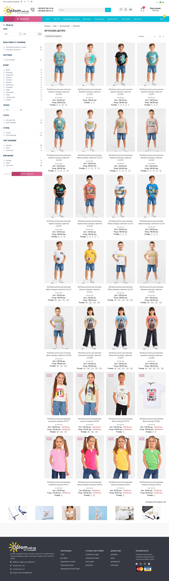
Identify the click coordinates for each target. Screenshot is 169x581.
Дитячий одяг (65, 26)
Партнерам (126, 19)
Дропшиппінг (112, 19)
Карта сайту (90, 562)
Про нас (56, 19)
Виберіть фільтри (27, 174)
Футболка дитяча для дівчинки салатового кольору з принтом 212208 (89, 355)
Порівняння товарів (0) (53, 36)
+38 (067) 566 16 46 (45, 8)
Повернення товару (92, 558)
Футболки (76, 26)
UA (163, 2)
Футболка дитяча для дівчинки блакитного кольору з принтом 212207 (120, 355)
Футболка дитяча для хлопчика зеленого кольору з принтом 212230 (59, 91)
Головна (47, 26)
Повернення (99, 19)
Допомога (89, 565)
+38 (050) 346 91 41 (45, 11)
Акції (48, 19)
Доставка (87, 19)
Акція (112, 558)
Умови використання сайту (70, 569)
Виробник (114, 554)
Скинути (7, 174)
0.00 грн (153, 9)
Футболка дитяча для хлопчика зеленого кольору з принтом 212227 (151, 91)
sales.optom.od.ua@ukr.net (21, 573)
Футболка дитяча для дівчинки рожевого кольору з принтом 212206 (151, 355)
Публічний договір (66, 565)
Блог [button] (163, 18)
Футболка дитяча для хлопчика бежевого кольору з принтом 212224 (120, 157)
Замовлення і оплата (71, 19)
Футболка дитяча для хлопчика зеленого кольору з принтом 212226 (59, 157)
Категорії (23, 19)
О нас (62, 554)
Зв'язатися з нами (92, 554)
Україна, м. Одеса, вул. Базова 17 (22, 562)
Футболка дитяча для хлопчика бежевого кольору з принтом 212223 (151, 157)
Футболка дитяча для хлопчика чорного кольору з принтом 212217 (59, 223)
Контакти (138, 19)
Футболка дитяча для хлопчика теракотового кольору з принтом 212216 (89, 223)
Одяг (55, 26)
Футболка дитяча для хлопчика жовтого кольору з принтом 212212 (89, 289)
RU (157, 2)
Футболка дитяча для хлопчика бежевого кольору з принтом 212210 (151, 289)
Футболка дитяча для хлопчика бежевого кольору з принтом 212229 (89, 91)
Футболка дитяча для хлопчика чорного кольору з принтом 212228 (120, 91)
